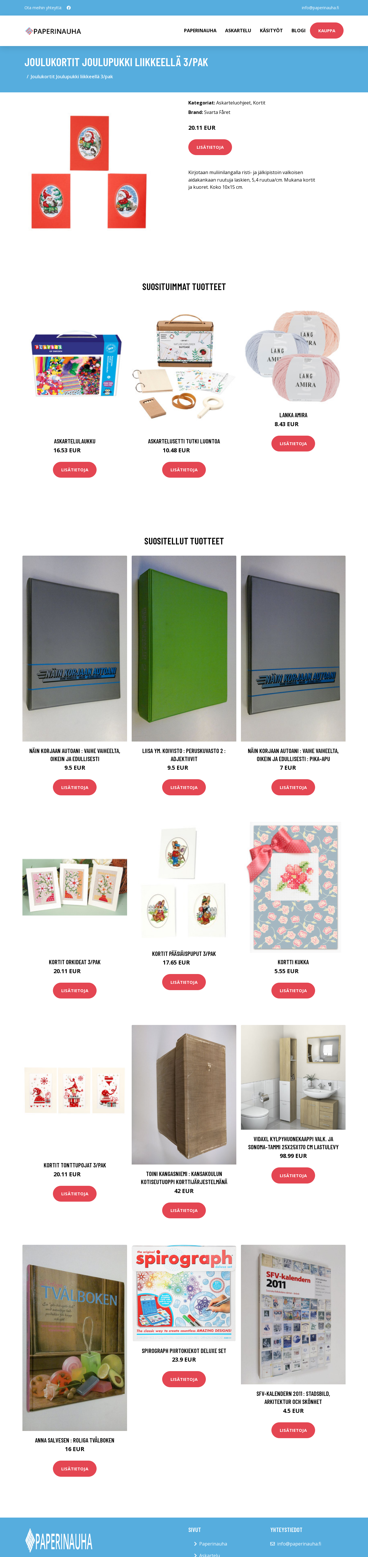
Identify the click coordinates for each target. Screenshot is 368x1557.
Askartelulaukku (74, 441)
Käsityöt (271, 30)
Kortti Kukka (293, 961)
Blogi (299, 30)
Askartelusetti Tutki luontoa (184, 441)
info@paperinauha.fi (320, 7)
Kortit (259, 103)
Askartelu (238, 30)
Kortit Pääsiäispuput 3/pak (184, 953)
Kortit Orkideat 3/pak (75, 961)
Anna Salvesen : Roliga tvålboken (74, 1440)
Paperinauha (213, 1544)
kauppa (326, 30)
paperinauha (200, 30)
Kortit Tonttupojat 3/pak (75, 1165)
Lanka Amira (293, 414)
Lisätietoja (210, 147)
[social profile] (68, 7)
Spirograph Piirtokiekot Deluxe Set (184, 1350)
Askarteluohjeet (233, 103)
